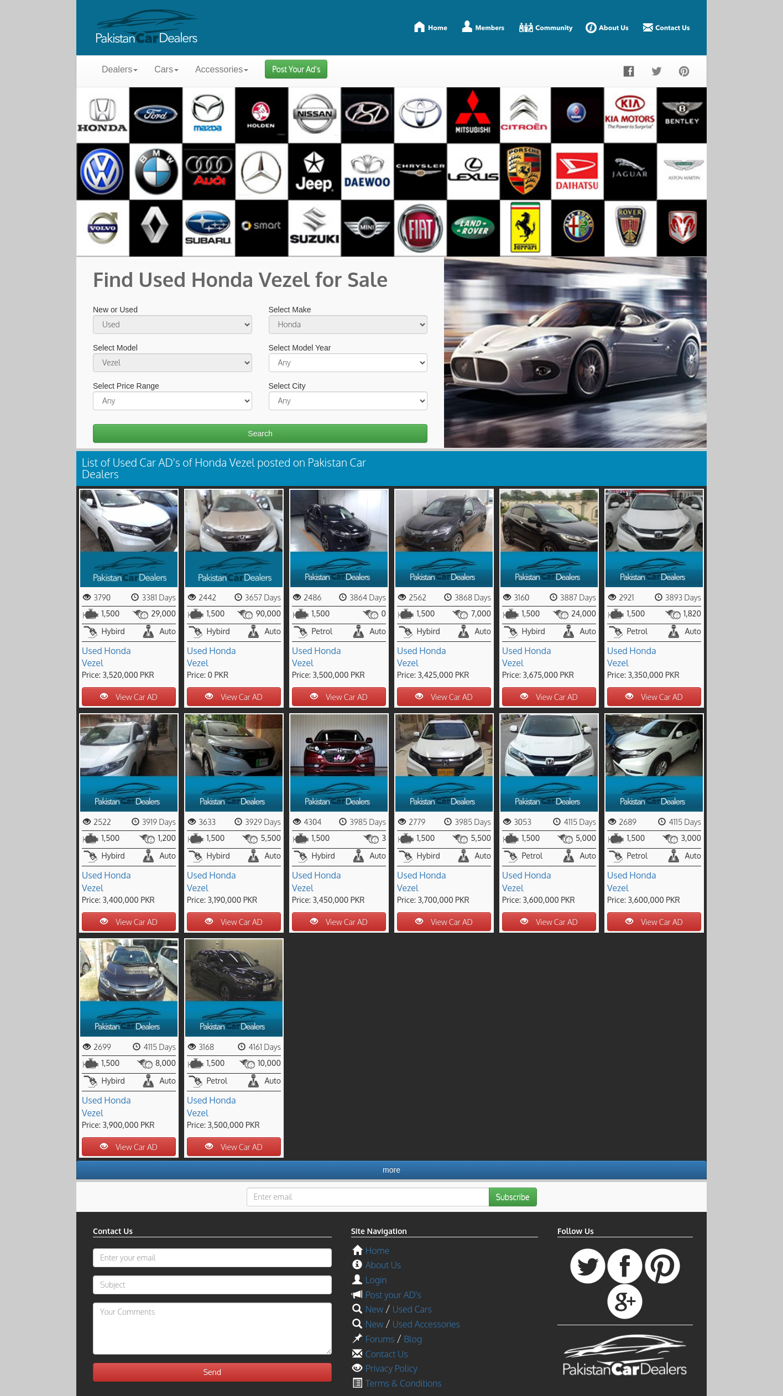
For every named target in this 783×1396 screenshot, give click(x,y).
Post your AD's (393, 1294)
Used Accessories (426, 1324)
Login (376, 1279)
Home (377, 1250)
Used (92, 650)
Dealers (120, 69)
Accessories (221, 69)
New (374, 1309)
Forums (380, 1339)
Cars (166, 69)
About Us (383, 1264)
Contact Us (387, 1354)
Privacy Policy (391, 1368)
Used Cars (412, 1309)
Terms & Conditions (404, 1383)
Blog (413, 1339)
